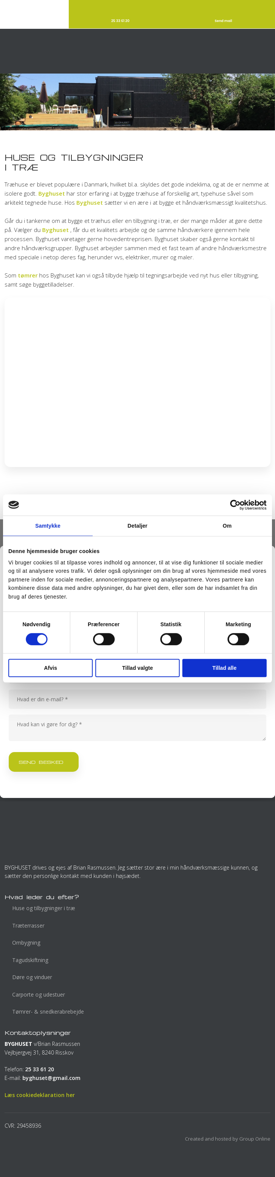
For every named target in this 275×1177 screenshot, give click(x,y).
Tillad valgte (137, 668)
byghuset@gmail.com (51, 1077)
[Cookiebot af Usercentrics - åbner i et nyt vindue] (233, 505)
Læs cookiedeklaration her (40, 1095)
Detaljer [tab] (137, 526)
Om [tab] (227, 526)
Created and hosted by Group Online (227, 1138)
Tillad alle (224, 668)
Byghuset (51, 193)
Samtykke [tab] (47, 526)
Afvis (50, 668)
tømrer (28, 275)
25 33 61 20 (39, 1069)
